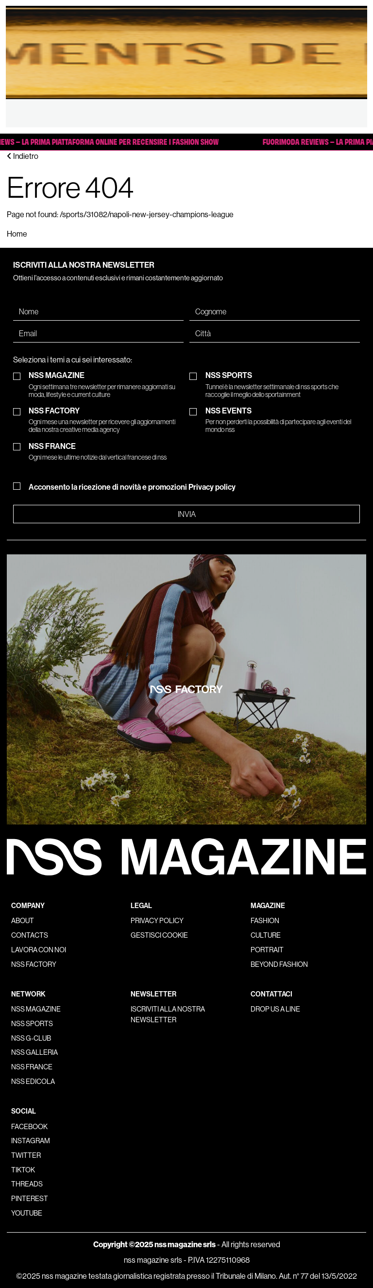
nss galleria (34, 1052)
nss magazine (36, 1009)
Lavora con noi (38, 950)
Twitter (26, 1155)
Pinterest (29, 1198)
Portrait (267, 950)
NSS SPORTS (282, 384)
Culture (266, 935)
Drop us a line (275, 1009)
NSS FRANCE (98, 452)
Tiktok (23, 1170)
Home (17, 234)
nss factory (33, 964)
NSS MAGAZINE (106, 384)
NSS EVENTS (282, 420)
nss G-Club (31, 1038)
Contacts (29, 935)
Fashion (265, 921)
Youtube (26, 1213)
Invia (187, 514)
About (22, 921)
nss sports (32, 1024)
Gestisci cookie (159, 935)
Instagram (30, 1141)
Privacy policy (212, 487)
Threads (27, 1184)
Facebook (29, 1127)
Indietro (22, 156)
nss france (31, 1067)
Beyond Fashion (279, 964)
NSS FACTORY (106, 420)
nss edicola (33, 1081)
